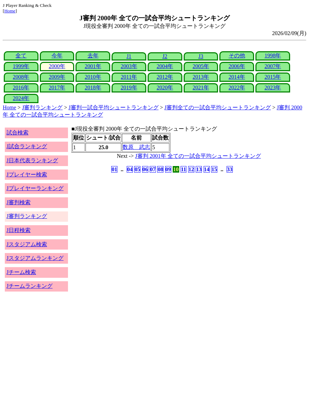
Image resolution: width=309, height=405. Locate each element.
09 (168, 169)
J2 (164, 56)
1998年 (272, 55)
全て (20, 55)
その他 (237, 55)
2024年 (21, 98)
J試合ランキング (27, 146)
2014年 (237, 77)
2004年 (165, 66)
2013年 (201, 77)
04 (130, 169)
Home (9, 10)
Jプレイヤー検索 (27, 174)
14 (206, 169)
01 (114, 169)
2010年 (93, 77)
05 (137, 169)
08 (160, 169)
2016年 (21, 87)
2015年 (272, 77)
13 (199, 169)
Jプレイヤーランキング (35, 188)
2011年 (129, 77)
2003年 (129, 66)
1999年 (21, 66)
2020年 (165, 87)
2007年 (272, 66)
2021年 (201, 87)
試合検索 (17, 132)
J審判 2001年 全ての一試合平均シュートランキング (198, 156)
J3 (200, 56)
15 (214, 169)
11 (183, 169)
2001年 (93, 66)
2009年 (57, 77)
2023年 (272, 87)
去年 (93, 55)
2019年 (129, 87)
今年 (57, 55)
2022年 (237, 87)
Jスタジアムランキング (35, 258)
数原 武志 (136, 147)
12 (191, 169)
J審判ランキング (42, 107)
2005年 (201, 66)
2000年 (57, 66)
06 (145, 169)
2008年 (21, 77)
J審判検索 (19, 202)
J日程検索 (19, 230)
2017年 (57, 87)
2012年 (165, 77)
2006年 (237, 66)
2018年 (93, 87)
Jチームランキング (30, 286)
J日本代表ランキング (32, 160)
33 (229, 169)
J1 (128, 56)
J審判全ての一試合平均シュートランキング (217, 107)
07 (153, 169)
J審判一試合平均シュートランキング (113, 107)
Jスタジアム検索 (27, 244)
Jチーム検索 (21, 272)
